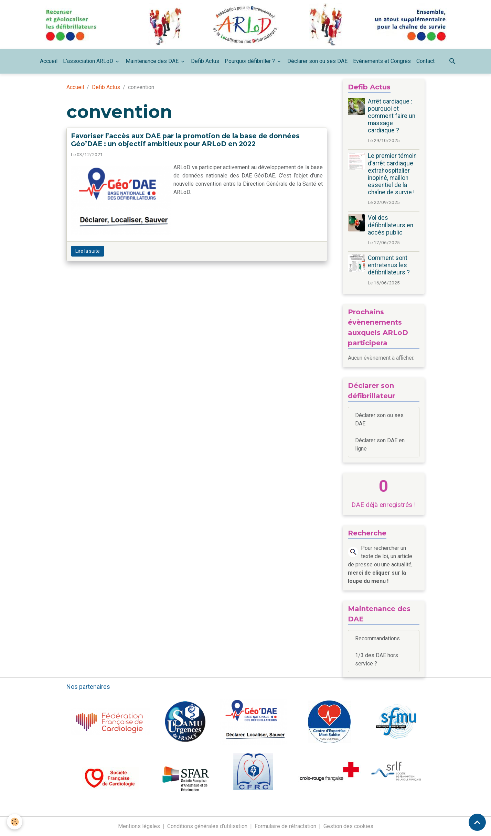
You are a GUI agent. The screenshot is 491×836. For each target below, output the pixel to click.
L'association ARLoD (89, 61)
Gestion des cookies (348, 826)
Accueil (48, 61)
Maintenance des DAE (153, 61)
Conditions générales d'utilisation (207, 826)
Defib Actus (205, 61)
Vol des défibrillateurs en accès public (390, 225)
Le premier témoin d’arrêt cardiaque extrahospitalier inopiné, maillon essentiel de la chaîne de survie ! (392, 174)
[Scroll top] (477, 822)
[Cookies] (14, 821)
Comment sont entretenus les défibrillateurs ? (389, 265)
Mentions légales (139, 826)
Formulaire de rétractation (285, 826)
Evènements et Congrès (382, 61)
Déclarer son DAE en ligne (380, 444)
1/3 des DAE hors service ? (376, 659)
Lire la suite (87, 251)
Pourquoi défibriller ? (250, 61)
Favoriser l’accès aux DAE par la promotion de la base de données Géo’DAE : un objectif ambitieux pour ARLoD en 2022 (185, 140)
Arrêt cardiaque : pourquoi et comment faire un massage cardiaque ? (391, 116)
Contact (425, 61)
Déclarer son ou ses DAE (317, 61)
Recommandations (377, 638)
